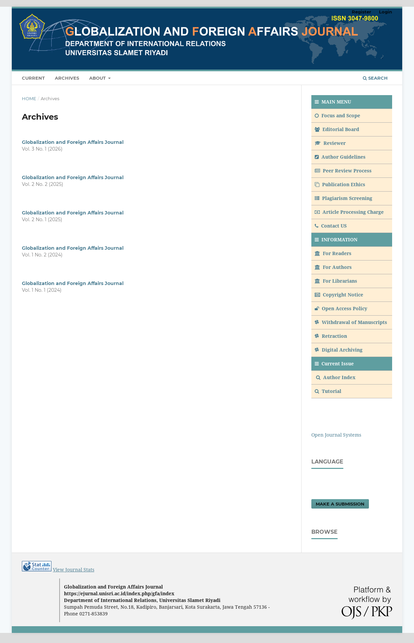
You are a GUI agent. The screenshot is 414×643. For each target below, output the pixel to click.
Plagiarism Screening (343, 198)
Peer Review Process (343, 170)
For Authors (333, 267)
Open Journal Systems (336, 435)
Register (361, 11)
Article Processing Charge (349, 212)
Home (29, 98)
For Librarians (336, 281)
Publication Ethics (340, 184)
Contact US (331, 226)
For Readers (333, 253)
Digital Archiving (339, 350)
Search (375, 78)
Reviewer (330, 143)
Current (33, 78)
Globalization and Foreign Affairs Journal (73, 142)
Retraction (331, 336)
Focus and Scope (337, 115)
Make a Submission (340, 504)
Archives (67, 78)
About (98, 78)
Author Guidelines (340, 157)
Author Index (336, 377)
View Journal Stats (73, 569)
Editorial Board (337, 129)
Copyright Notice (339, 294)
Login (385, 11)
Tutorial (329, 391)
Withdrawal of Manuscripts (351, 322)
